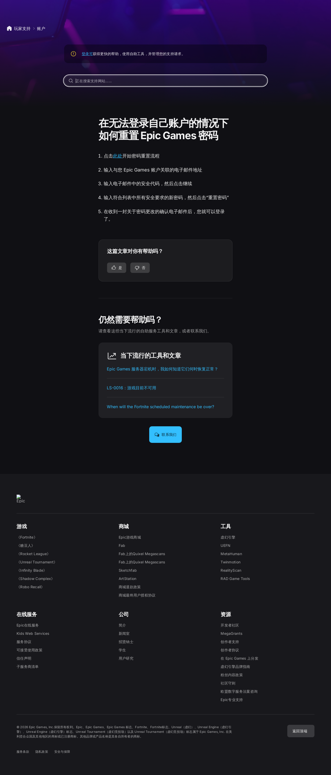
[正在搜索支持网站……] (165, 81)
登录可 (87, 53)
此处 (117, 156)
